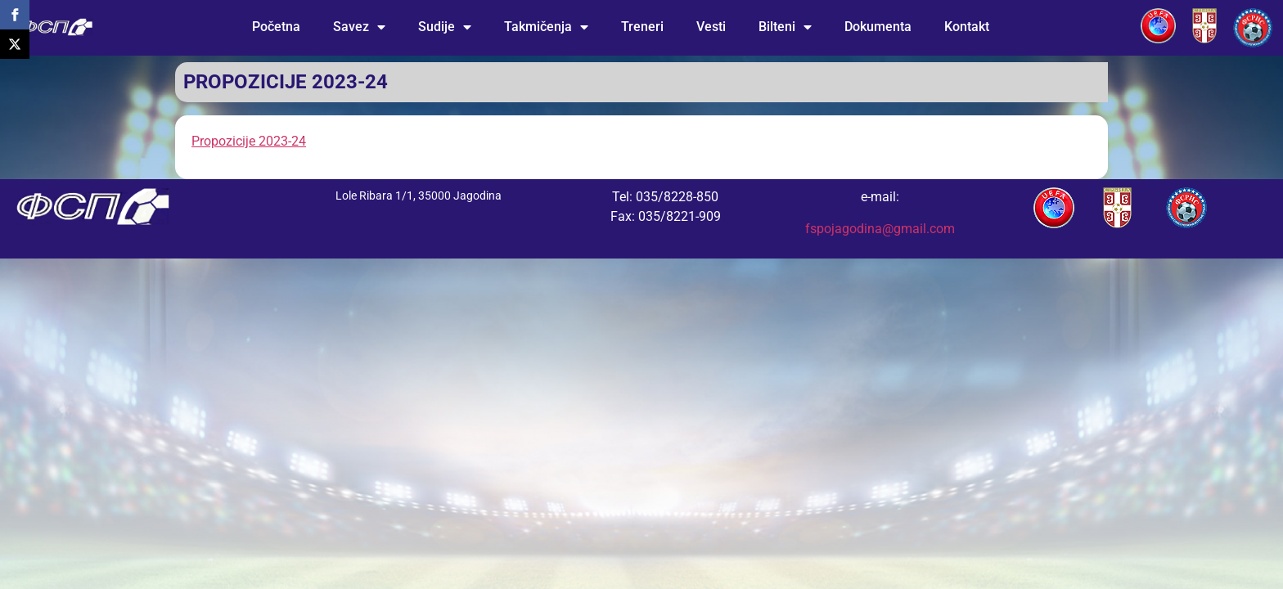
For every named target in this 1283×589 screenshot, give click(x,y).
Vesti (711, 26)
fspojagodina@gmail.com (880, 228)
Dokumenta (878, 26)
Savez (359, 27)
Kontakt (966, 26)
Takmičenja (546, 27)
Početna (276, 26)
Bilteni (785, 27)
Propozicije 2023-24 (248, 141)
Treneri (642, 26)
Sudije (444, 27)
